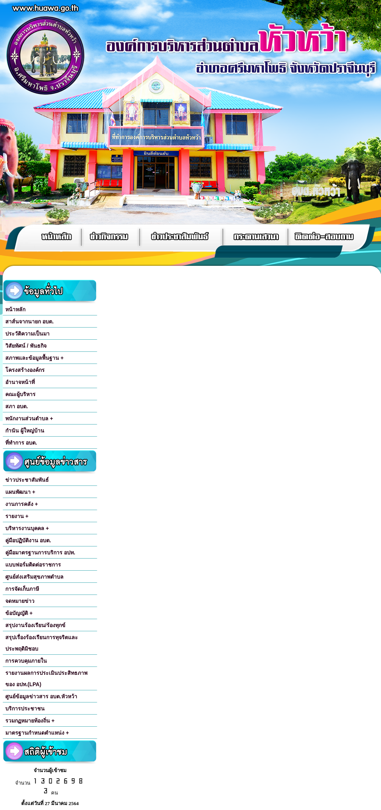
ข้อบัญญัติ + (19, 613)
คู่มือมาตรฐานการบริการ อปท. (40, 552)
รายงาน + (16, 516)
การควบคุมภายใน (26, 661)
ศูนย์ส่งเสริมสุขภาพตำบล (34, 577)
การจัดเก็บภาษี (22, 589)
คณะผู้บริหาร (20, 394)
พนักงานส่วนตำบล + (29, 418)
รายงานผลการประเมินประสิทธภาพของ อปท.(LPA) (46, 678)
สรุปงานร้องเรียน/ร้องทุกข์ (35, 625)
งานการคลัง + (21, 504)
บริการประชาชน (25, 708)
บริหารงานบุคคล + (27, 528)
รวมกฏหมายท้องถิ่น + (29, 721)
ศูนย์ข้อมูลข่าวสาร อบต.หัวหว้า (41, 696)
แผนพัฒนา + (20, 492)
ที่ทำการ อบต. (21, 443)
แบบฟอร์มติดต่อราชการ (33, 565)
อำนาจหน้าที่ (20, 382)
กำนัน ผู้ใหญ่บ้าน (24, 431)
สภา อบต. (16, 406)
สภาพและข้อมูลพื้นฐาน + (34, 358)
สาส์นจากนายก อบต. (29, 321)
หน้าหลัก (15, 309)
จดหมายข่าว (19, 601)
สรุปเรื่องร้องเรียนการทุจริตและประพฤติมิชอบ (41, 643)
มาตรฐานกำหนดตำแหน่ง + (37, 733)
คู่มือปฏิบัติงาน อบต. (28, 540)
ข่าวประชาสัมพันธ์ (27, 480)
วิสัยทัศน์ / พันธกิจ (26, 346)
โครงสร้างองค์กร (25, 370)
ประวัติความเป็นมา (27, 334)
